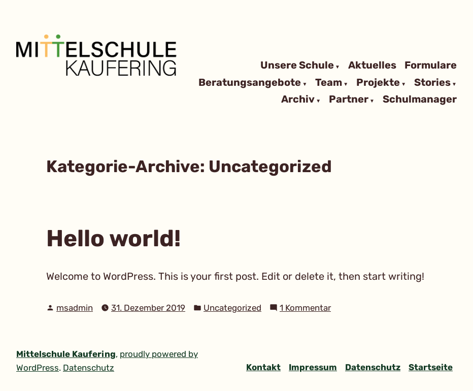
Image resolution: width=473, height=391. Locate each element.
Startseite (431, 367)
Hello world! (113, 238)
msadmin (74, 308)
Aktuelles (372, 65)
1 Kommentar (305, 308)
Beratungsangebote (249, 82)
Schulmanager (420, 100)
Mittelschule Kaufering (66, 354)
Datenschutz (372, 367)
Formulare (430, 65)
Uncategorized (232, 308)
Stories (432, 82)
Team (328, 82)
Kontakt (263, 367)
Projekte (378, 82)
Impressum (313, 367)
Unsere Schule (297, 65)
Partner (348, 100)
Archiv (298, 100)
